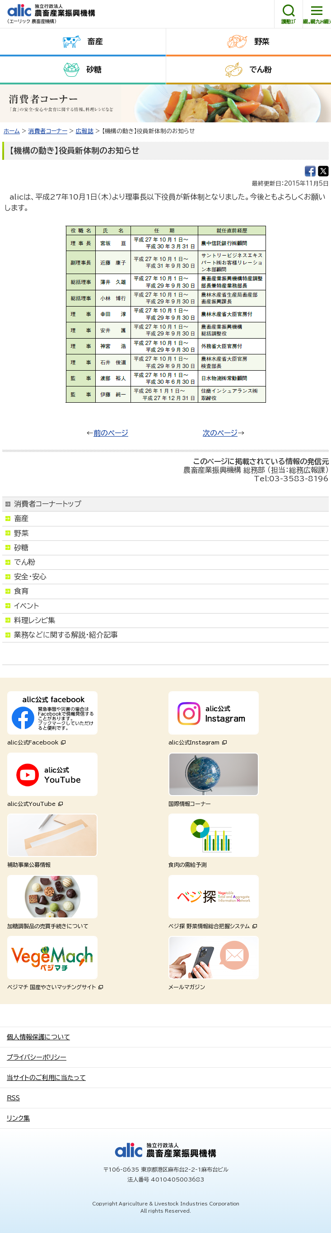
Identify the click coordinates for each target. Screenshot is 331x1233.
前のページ (110, 433)
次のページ (220, 433)
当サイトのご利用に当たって (46, 1078)
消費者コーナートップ (47, 503)
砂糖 (94, 69)
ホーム (12, 131)
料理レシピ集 (34, 620)
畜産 (95, 41)
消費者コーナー (47, 131)
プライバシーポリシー (36, 1057)
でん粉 (260, 69)
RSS (13, 1098)
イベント (26, 606)
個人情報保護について (38, 1037)
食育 (21, 591)
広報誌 (84, 131)
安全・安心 (30, 576)
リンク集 (18, 1118)
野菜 (262, 41)
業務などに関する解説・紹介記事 (66, 634)
